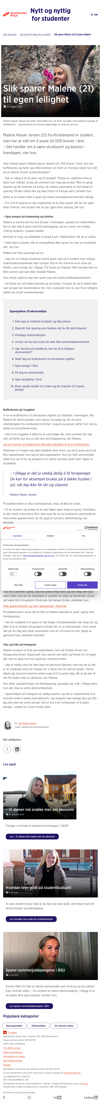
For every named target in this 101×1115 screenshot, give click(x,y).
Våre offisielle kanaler (13, 1060)
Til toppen (12, 1032)
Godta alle (82, 585)
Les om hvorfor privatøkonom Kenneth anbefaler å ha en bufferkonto (46, 444)
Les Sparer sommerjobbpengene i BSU (29, 1006)
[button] (86, 14)
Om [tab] (83, 536)
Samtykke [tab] (17, 536)
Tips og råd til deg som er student (35, 34)
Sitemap (7, 1065)
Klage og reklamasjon (13, 1052)
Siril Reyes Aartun (28, 723)
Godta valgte (51, 585)
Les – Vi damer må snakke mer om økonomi (32, 836)
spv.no (85, 1083)
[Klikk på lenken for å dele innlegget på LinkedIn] (17, 749)
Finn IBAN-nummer (12, 1048)
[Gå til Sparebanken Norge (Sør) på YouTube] (58, 1098)
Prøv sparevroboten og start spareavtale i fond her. (35, 606)
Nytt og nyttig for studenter (50, 14)
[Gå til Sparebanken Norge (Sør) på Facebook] (4, 1098)
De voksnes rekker (64, 1025)
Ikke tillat (18, 585)
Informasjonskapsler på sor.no (39, 555)
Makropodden (39, 1025)
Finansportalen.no (72, 1073)
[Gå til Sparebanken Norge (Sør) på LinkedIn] (91, 1098)
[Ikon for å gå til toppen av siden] (5, 1032)
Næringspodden (14, 1025)
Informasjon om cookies (14, 1056)
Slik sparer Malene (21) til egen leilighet (72, 34)
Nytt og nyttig (9, 34)
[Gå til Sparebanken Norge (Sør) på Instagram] (29, 1098)
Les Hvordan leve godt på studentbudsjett (31, 919)
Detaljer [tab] (50, 536)
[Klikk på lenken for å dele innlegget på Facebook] (7, 749)
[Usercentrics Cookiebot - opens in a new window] (86, 528)
